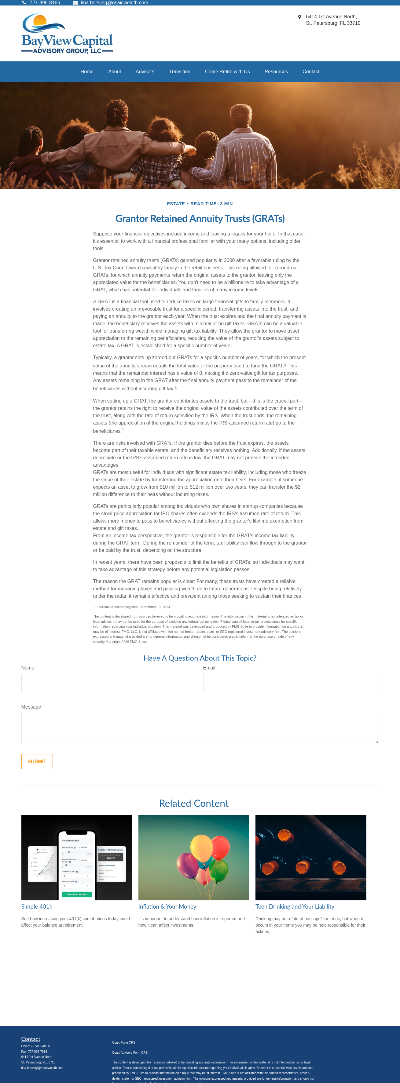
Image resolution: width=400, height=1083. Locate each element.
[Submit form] (37, 761)
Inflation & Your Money (167, 906)
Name (28, 667)
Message (31, 706)
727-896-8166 (40, 1046)
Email (209, 667)
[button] (87, 72)
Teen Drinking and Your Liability (294, 906)
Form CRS (128, 1042)
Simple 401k (37, 906)
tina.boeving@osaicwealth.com (110, 2)
